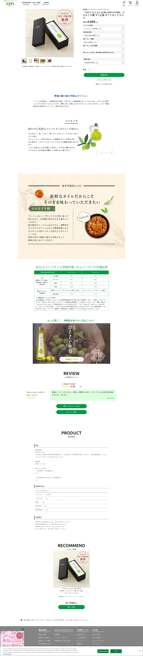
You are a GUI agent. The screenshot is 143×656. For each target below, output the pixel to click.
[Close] (140, 651)
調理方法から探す (44, 639)
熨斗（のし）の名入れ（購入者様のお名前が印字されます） (99, 52)
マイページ (80, 642)
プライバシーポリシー (61, 639)
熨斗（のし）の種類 (89, 39)
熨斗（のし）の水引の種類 (90, 45)
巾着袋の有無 (87, 59)
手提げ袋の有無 (88, 32)
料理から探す (43, 636)
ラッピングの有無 (88, 25)
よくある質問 (81, 639)
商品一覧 (36, 3)
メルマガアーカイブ (98, 642)
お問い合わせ (96, 636)
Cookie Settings (103, 651)
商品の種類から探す (29, 621)
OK (116, 651)
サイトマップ (96, 645)
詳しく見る (71, 608)
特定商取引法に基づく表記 (62, 642)
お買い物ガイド (46, 3)
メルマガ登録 (96, 639)
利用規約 (79, 645)
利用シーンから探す (45, 642)
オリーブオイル (39, 621)
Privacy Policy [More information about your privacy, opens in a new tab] (7, 654)
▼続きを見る (110, 398)
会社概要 (57, 636)
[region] (71, 651)
